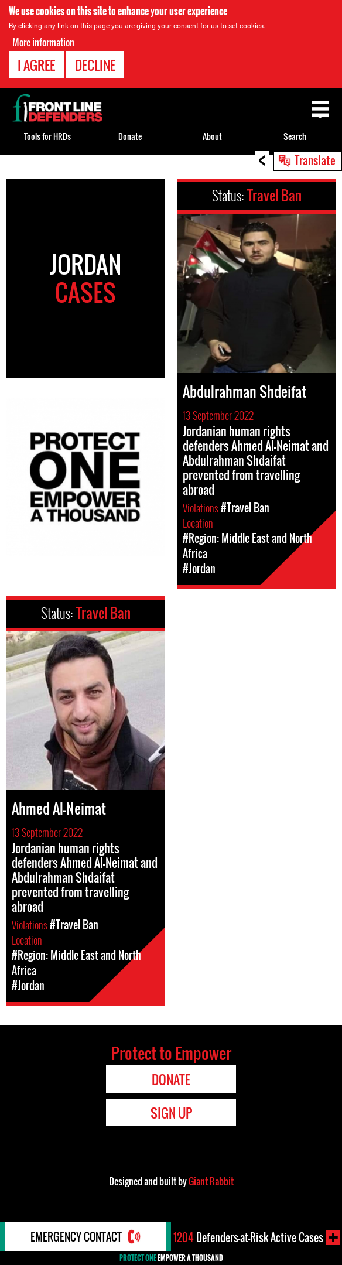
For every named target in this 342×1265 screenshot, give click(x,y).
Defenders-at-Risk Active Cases (248, 1237)
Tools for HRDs (47, 136)
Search (294, 136)
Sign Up (171, 1112)
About (212, 136)
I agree (36, 65)
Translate (315, 160)
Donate (130, 136)
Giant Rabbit (211, 1181)
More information (43, 42)
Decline (95, 65)
